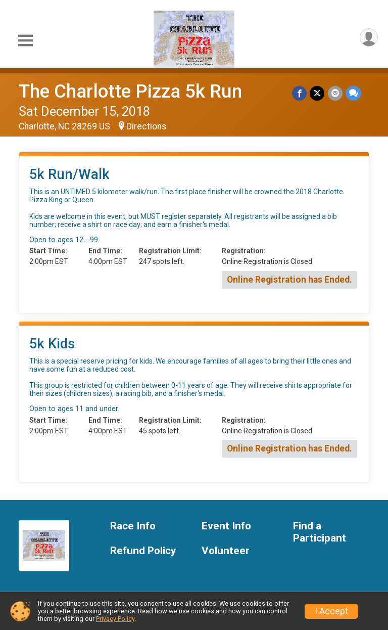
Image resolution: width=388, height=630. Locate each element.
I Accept (331, 611)
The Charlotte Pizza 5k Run (130, 91)
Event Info (226, 526)
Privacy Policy (115, 618)
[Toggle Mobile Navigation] (25, 40)
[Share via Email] (335, 93)
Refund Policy (143, 551)
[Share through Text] (353, 93)
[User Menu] (368, 37)
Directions (146, 126)
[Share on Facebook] (300, 93)
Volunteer (226, 551)
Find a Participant (319, 532)
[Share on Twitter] (317, 93)
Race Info (133, 526)
